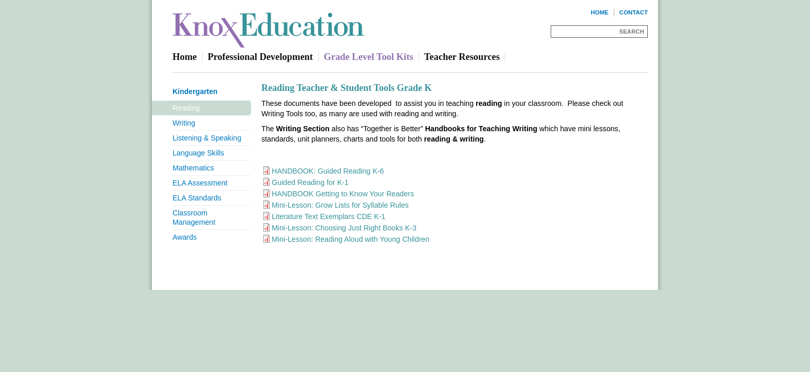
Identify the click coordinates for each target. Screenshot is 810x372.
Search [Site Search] (631, 31)
